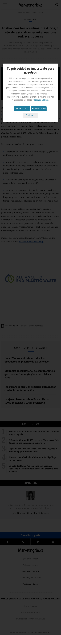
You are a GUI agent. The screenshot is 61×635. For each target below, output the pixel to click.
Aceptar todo (22, 108)
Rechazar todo (39, 108)
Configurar (30, 115)
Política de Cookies (40, 100)
